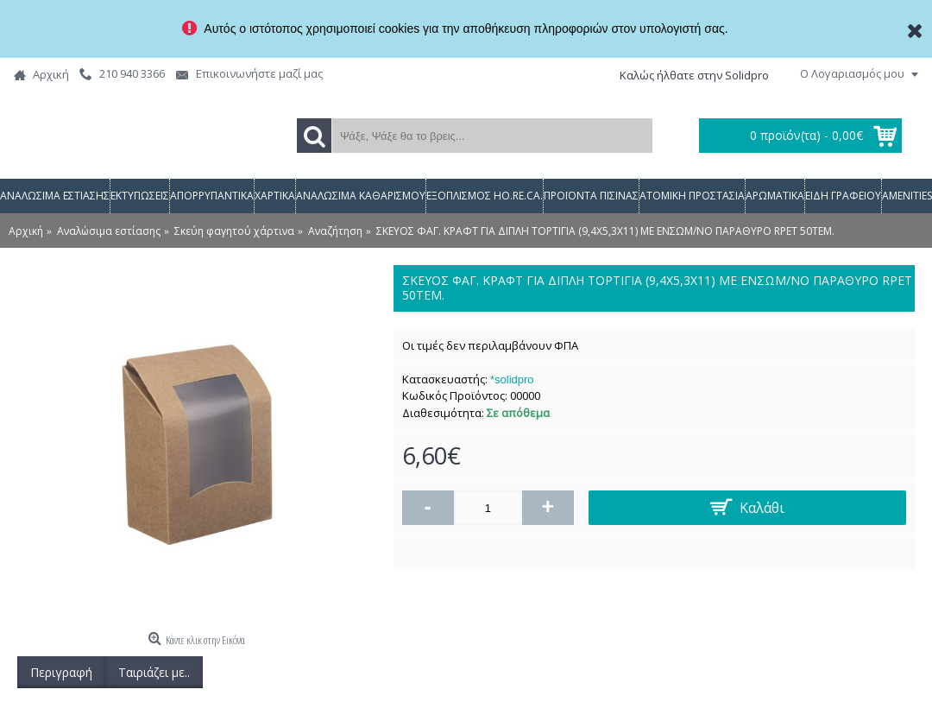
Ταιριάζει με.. (154, 672)
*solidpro (512, 379)
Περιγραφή (61, 672)
